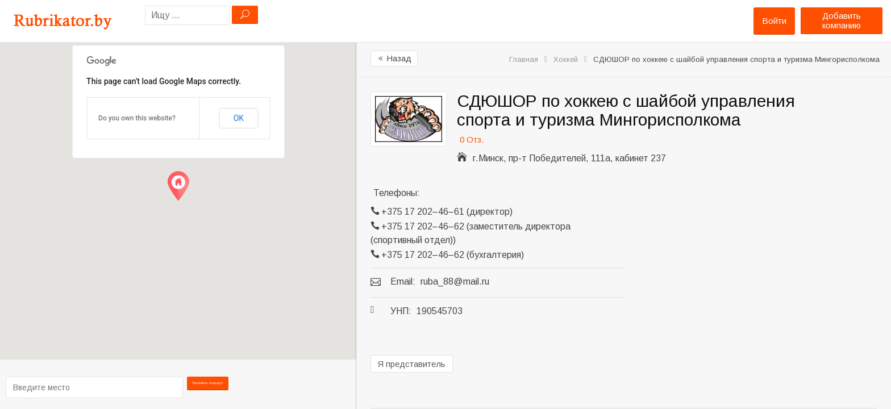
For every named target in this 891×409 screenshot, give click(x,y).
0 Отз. (472, 139)
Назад (394, 58)
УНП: (400, 311)
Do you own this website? (137, 118)
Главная (523, 59)
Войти (774, 21)
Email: (402, 281)
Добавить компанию (841, 20)
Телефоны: (396, 193)
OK (239, 118)
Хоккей (565, 59)
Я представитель (412, 364)
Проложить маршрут (208, 386)
